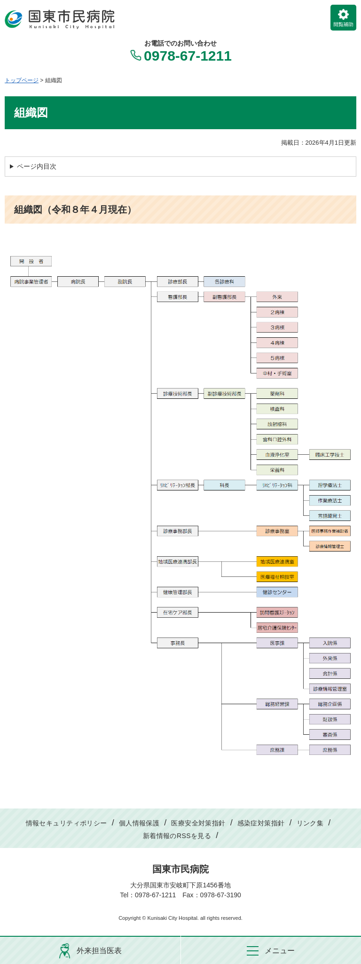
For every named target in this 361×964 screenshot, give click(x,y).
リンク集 (310, 823)
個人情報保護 (139, 823)
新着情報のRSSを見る (177, 836)
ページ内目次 (36, 166)
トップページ (22, 80)
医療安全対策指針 (198, 823)
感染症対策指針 (261, 823)
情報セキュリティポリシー (66, 823)
